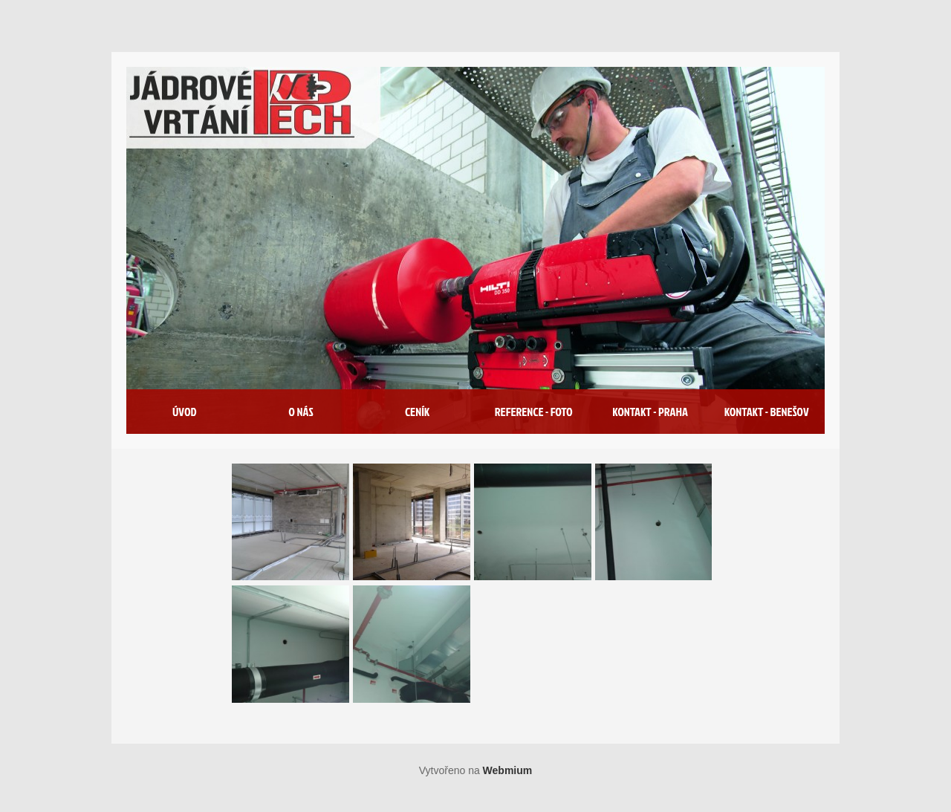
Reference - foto (534, 411)
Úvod (184, 411)
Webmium (508, 770)
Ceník (417, 411)
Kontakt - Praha (650, 411)
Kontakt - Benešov (766, 411)
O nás (300, 411)
